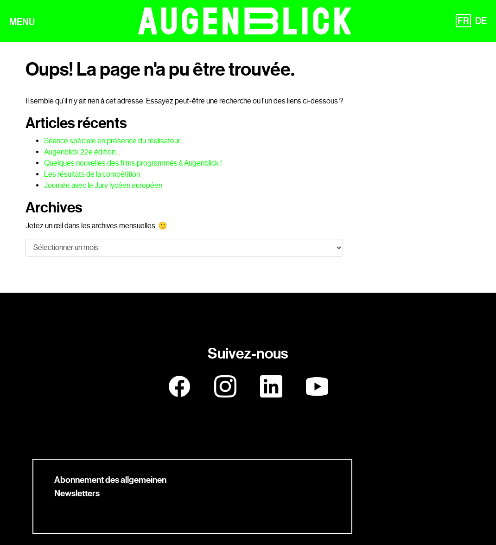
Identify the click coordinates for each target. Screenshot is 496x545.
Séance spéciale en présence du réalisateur (112, 140)
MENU (22, 22)
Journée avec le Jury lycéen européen (103, 185)
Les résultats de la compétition (92, 174)
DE (481, 21)
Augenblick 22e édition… (82, 151)
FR (463, 21)
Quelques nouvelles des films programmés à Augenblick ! (133, 163)
